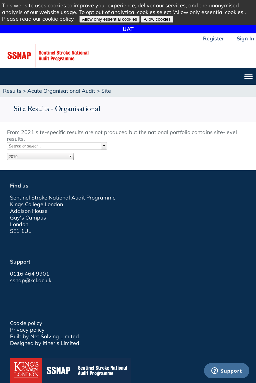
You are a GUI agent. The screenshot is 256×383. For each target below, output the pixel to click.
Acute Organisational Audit (61, 90)
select (104, 145)
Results (12, 90)
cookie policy (58, 18)
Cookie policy (26, 323)
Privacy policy (27, 329)
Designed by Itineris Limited (44, 343)
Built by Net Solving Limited (44, 336)
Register (213, 38)
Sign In (245, 38)
